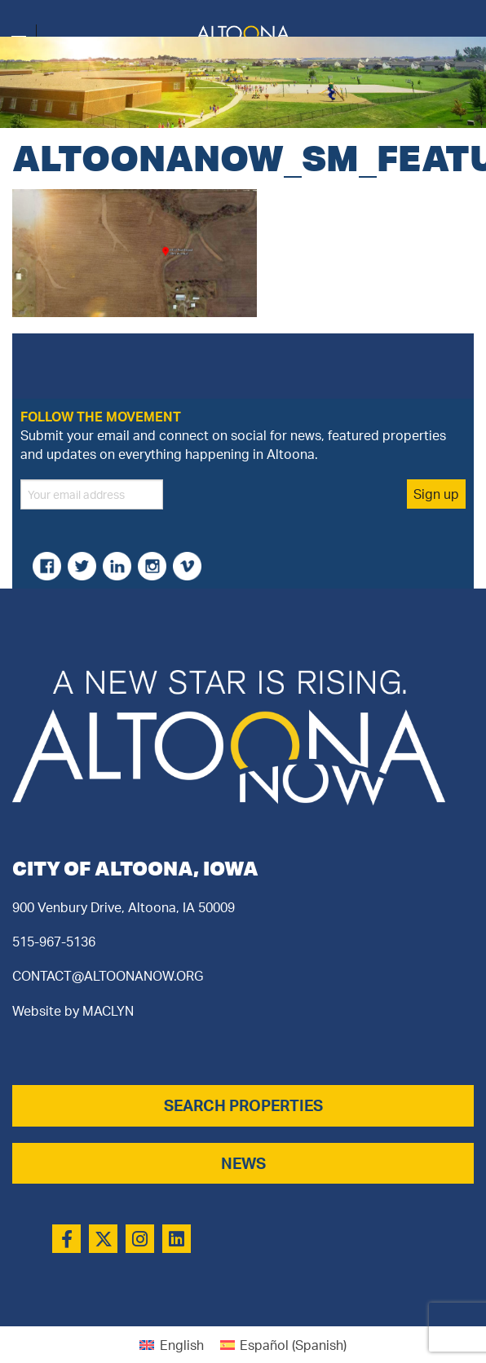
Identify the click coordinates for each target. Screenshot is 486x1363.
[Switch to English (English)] (171, 1344)
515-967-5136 (53, 941)
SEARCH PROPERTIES (243, 1105)
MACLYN (108, 1011)
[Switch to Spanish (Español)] (283, 1344)
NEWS (243, 1163)
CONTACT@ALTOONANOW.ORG (107, 976)
